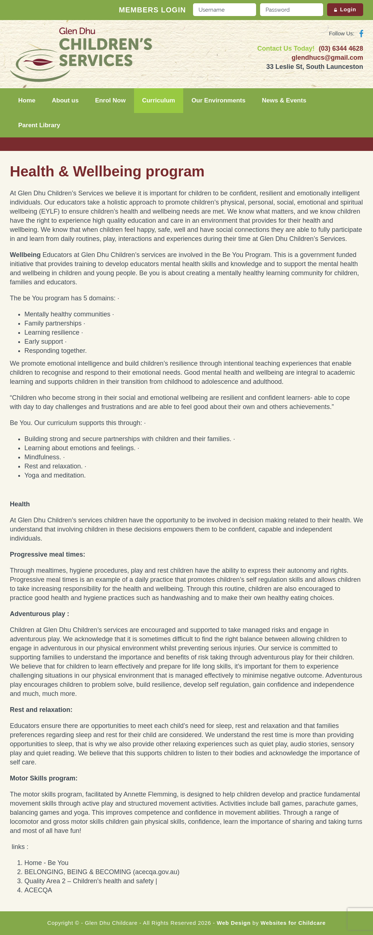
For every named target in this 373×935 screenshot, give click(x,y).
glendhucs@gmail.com (327, 57)
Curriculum (158, 100)
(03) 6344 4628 (341, 48)
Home (26, 100)
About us (65, 100)
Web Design (234, 923)
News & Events (284, 100)
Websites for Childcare (293, 923)
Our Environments (219, 100)
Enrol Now (110, 100)
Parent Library (39, 125)
